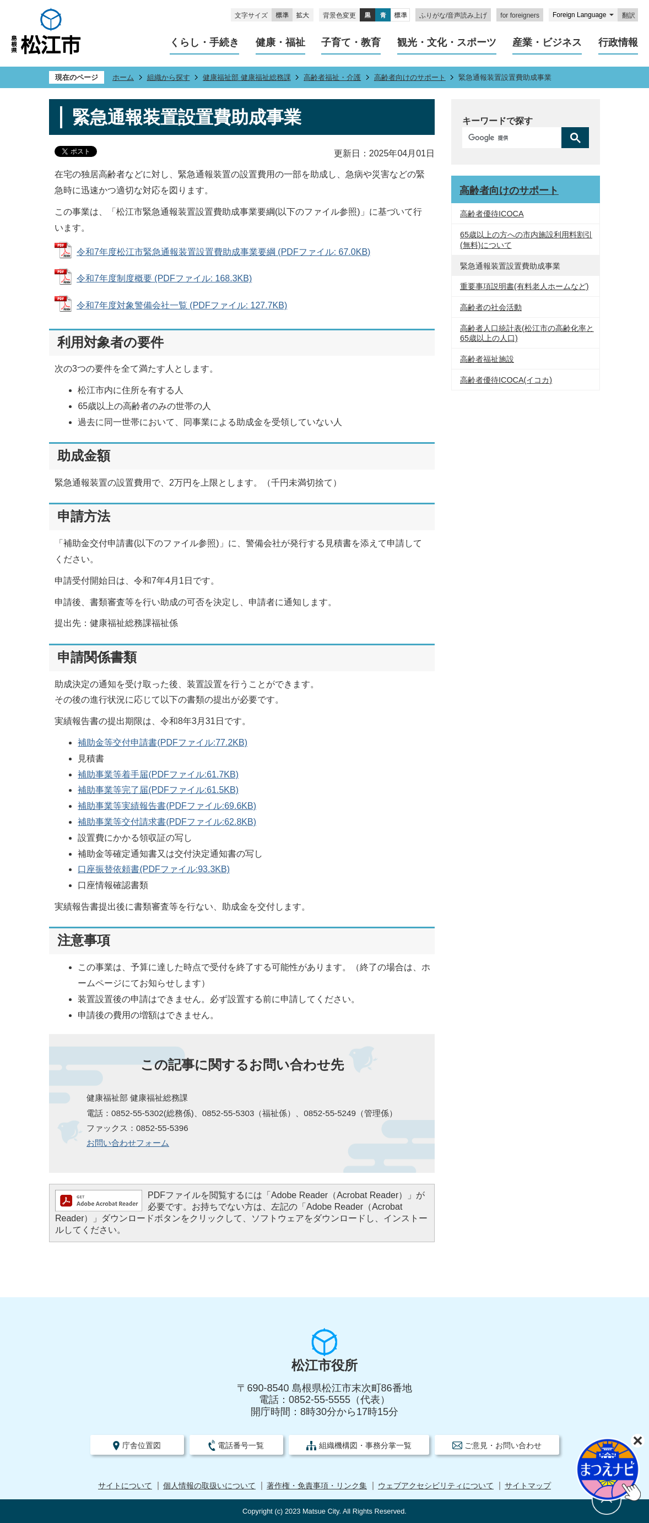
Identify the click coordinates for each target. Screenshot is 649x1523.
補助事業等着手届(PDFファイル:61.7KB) (158, 774)
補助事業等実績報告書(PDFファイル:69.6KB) (167, 806)
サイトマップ (528, 1486)
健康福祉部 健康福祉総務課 (247, 77)
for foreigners (519, 15)
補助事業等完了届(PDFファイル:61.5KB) (158, 790)
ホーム (123, 77)
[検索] (514, 138)
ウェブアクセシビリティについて (436, 1486)
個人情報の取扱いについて (209, 1486)
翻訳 (628, 15)
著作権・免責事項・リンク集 (317, 1486)
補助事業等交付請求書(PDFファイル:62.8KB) (167, 821)
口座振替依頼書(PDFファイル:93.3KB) (154, 869)
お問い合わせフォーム (127, 1142)
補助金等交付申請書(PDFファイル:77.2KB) (162, 742)
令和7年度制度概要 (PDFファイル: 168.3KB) (164, 278)
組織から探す (168, 77)
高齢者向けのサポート (410, 77)
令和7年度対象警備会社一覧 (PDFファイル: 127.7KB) (182, 305)
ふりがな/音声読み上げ (453, 15)
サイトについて (125, 1486)
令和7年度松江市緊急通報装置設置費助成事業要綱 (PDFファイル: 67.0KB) (223, 252)
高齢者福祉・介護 (332, 77)
